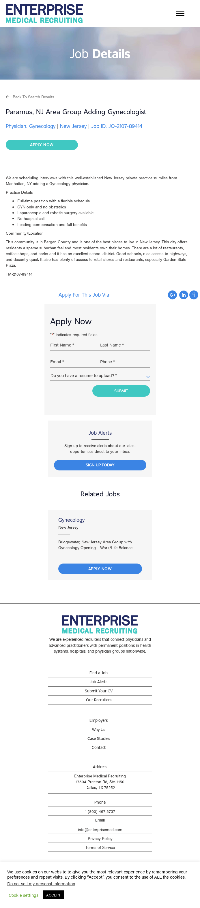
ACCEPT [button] (53, 895)
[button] (30, 96)
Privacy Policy (100, 834)
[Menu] (180, 13)
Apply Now (100, 564)
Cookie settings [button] (23, 895)
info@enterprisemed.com (100, 825)
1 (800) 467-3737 (100, 807)
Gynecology (71, 515)
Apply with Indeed (194, 295)
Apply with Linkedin (184, 295)
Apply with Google (172, 295)
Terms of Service (100, 843)
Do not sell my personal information (41, 883)
